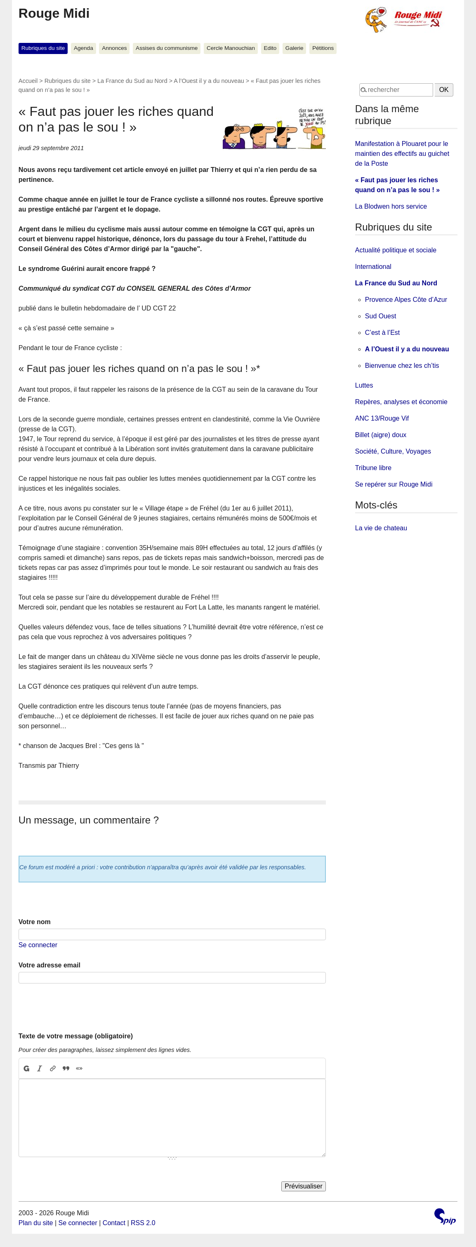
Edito (270, 48)
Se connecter (38, 944)
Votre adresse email (49, 965)
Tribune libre (373, 467)
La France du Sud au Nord (132, 81)
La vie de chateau (381, 528)
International (373, 266)
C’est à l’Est (382, 332)
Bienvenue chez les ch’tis (402, 365)
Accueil (28, 81)
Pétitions (323, 48)
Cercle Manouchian (231, 48)
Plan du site (36, 1222)
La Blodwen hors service (391, 206)
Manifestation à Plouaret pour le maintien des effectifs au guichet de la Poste (402, 153)
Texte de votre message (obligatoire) (76, 1036)
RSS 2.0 (143, 1222)
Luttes (364, 385)
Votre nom (35, 921)
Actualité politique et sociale (395, 250)
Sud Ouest (380, 316)
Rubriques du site (43, 48)
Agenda (83, 48)
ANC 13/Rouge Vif (382, 418)
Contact (114, 1222)
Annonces (114, 48)
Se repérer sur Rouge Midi (394, 484)
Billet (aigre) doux (381, 434)
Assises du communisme (167, 48)
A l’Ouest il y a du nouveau (209, 81)
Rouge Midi (54, 13)
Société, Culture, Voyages (393, 451)
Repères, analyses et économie (401, 401)
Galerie (294, 48)
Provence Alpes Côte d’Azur (406, 299)
